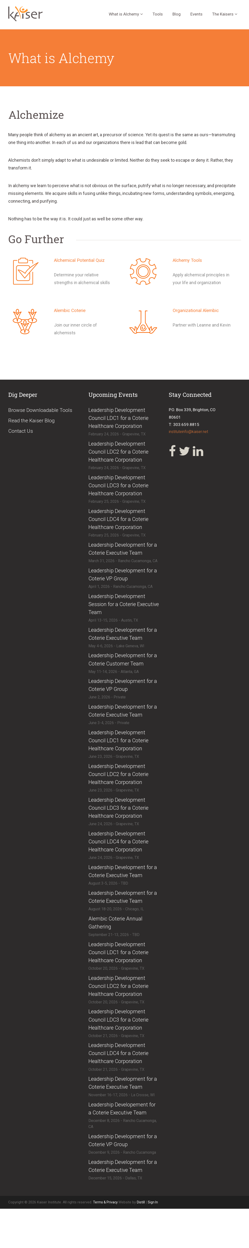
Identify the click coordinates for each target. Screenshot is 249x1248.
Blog (176, 14)
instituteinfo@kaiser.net (190, 432)
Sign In (154, 1241)
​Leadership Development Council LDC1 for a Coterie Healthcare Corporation (121, 419)
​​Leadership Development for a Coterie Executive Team (122, 723)
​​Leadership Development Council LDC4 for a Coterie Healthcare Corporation (121, 1079)
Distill (142, 1241)
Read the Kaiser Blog (33, 421)
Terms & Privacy (106, 1241)
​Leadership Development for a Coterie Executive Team (122, 554)
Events (196, 14)
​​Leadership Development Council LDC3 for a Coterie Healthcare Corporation (121, 1044)
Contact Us (22, 432)
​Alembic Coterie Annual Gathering (117, 943)
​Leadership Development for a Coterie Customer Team (122, 670)
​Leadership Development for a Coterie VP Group (122, 581)
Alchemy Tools (188, 260)
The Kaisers (222, 14)
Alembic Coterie (71, 310)
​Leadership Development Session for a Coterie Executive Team (118, 612)
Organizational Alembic (197, 310)
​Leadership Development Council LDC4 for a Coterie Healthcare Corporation (121, 524)
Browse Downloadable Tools (42, 410)
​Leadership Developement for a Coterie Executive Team (120, 1141)
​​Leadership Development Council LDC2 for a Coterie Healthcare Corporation (121, 1009)
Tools (158, 14)
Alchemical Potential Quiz (81, 260)
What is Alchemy (124, 14)
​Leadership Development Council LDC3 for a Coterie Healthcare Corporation (121, 489)
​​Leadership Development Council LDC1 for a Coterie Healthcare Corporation (121, 974)
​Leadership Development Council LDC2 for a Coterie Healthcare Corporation (121, 454)
